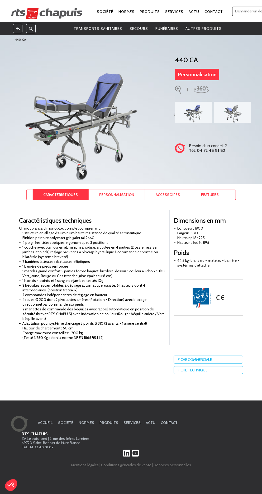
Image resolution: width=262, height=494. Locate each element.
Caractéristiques (60, 194)
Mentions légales (85, 465)
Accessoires (168, 194)
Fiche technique (209, 370)
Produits (150, 11)
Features (210, 194)
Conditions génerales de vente (126, 465)
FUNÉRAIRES (166, 28)
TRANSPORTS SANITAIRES (98, 28)
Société (105, 11)
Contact (213, 11)
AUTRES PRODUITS (203, 28)
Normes (126, 11)
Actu (194, 11)
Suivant (255, 114)
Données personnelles (172, 465)
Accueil (45, 422)
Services (174, 11)
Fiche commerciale (209, 359)
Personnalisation (197, 74)
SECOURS (139, 28)
